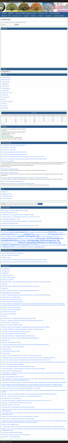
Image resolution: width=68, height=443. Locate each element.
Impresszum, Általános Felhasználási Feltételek (25, 13)
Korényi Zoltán (5, 86)
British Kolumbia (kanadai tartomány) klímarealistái (12, 432)
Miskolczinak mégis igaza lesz (8, 212)
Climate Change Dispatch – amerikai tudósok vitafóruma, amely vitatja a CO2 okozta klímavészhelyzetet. (23, 368)
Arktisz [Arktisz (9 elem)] (13, 232)
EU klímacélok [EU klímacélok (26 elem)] (55, 234)
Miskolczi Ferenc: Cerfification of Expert (9, 172)
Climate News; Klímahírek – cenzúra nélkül (10, 404)
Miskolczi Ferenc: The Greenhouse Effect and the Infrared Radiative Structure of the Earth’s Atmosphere (22, 156)
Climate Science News (6, 349)
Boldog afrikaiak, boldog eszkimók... (9, 219)
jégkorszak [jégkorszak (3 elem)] (24, 238)
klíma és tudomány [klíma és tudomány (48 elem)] (51, 243)
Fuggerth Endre (5, 77)
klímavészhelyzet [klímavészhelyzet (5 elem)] (6, 243)
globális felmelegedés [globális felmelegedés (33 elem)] (28, 236)
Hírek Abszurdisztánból (59, 16)
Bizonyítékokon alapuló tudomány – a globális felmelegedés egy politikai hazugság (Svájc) (20, 338)
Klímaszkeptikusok (5, 268)
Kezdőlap (4, 13)
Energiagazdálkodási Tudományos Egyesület (11, 292)
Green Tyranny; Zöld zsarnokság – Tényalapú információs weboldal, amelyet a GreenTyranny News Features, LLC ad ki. (26, 400)
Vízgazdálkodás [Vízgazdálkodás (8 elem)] (39, 247)
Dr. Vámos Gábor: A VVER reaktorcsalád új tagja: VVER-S (13, 145)
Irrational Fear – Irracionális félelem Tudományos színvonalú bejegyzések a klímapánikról (20, 416)
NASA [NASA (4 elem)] (48, 245)
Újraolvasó (4, 108)
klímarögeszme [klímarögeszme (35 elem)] (52, 241)
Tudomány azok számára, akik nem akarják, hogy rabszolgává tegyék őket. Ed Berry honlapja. (21, 388)
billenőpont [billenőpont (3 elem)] (41, 232)
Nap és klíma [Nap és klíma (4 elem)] (41, 245)
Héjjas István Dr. (5, 79)
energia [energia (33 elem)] (29, 234)
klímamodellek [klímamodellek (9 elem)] (23, 240)
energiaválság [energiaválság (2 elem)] (45, 234)
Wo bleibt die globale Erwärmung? (9, 311)
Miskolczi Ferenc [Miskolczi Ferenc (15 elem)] (31, 245)
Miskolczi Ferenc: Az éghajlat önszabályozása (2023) (12, 181)
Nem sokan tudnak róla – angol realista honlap (11, 398)
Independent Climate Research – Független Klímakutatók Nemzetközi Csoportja (18, 335)
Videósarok (33, 16)
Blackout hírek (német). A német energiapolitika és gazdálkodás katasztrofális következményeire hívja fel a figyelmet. (26, 327)
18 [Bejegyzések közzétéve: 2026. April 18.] (53, 119)
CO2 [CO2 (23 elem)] (52, 232)
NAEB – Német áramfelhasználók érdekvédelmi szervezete (14, 333)
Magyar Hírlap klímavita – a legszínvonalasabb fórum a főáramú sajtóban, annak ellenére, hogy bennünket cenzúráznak (26, 281)
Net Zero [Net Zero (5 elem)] (53, 245)
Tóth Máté (4, 105)
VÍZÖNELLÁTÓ (5, 288)
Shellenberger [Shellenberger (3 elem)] (17, 247)
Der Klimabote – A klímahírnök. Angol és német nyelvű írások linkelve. (16, 331)
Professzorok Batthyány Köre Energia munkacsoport (12, 301)
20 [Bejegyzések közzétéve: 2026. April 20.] (6, 120)
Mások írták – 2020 (6, 16)
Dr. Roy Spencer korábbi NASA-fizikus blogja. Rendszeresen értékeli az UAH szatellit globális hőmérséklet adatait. (25, 344)
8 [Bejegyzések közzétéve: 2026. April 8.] (25, 118)
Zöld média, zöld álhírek (54, 13)
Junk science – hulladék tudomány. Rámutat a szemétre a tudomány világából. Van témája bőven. (22, 396)
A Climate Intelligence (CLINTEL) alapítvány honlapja (13, 346)
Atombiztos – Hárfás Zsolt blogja (8, 277)
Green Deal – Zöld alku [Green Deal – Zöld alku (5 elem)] (46, 236)
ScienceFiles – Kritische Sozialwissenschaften (11, 309)
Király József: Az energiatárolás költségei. (10, 169)
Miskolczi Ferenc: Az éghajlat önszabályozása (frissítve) (13, 210)
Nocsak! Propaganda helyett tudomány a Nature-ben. (13, 253)
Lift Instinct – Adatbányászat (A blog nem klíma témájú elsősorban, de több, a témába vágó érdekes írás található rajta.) (26, 295)
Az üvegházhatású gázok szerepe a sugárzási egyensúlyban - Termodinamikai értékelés (20, 221)
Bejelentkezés (4, 191)
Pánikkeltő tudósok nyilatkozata (8, 223)
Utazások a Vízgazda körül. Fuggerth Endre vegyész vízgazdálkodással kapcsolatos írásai (20, 290)
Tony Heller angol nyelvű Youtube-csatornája (11, 351)
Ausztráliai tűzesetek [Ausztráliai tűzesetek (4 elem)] (32, 232)
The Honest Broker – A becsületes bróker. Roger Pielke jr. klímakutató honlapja (18, 418)
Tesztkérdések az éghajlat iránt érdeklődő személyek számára (14, 152)
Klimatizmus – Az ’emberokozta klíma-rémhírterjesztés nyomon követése (17, 402)
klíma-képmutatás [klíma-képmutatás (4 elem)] (31, 238)
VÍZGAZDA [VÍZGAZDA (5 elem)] (30, 247)
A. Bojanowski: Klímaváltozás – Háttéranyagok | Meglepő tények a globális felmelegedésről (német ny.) (23, 329)
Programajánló (48, 16)
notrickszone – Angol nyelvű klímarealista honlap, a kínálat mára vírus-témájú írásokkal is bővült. (21, 355)
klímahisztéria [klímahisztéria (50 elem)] (9, 240)
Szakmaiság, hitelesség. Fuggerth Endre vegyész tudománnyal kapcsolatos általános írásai (20, 286)
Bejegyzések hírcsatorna (7, 194)
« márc (2, 123)
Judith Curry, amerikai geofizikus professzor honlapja (12, 376)
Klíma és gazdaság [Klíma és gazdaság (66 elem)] (29, 242)
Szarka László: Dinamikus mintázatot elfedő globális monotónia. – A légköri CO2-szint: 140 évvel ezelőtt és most (24, 177)
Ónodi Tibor (4, 94)
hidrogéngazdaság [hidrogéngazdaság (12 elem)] (8, 238)
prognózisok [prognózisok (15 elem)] (8, 247)
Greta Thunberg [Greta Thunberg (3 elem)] (56, 236)
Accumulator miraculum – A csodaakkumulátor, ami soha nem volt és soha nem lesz (19, 216)
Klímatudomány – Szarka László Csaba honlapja (12, 299)
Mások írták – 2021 (17, 16)
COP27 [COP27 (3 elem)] (58, 232)
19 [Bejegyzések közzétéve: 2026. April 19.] (62, 119)
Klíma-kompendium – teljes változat (8, 149)
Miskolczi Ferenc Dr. (6, 92)
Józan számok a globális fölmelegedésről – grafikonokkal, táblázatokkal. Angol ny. (18, 366)
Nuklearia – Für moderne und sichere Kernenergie (12, 324)
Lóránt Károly (4, 90)
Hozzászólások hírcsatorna (7, 196)
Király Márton (4, 84)
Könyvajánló (26, 16)
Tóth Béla (4, 103)
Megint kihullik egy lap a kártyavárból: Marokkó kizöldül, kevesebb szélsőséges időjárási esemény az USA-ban (24, 261)
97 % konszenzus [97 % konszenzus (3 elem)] (5, 232)
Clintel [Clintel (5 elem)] (46, 232)
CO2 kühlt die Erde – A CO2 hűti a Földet (10, 322)
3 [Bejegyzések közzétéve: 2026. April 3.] (43, 117)
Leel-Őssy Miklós (5, 88)
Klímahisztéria (5, 284)
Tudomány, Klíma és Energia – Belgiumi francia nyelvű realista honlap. (16, 434)
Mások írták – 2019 (43, 13)
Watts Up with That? (6, 340)
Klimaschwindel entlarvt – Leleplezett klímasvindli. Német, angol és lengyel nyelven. (19, 318)
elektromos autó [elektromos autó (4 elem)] (19, 234)
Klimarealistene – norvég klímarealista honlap (11, 436)
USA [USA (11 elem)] (24, 247)
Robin (3, 99)
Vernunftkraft (4, 316)
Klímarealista (3, 1)
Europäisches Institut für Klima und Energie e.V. (11, 307)
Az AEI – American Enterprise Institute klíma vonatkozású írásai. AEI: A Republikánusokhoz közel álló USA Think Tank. (26, 359)
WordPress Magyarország (7, 198)
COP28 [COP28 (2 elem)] (62, 232)
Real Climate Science (6, 353)
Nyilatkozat (10, 13)
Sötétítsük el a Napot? (6, 257)
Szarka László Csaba (6, 101)
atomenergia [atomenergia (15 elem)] (21, 232)
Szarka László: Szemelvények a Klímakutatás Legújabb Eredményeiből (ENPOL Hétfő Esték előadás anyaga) (24, 158)
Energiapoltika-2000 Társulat (8, 275)
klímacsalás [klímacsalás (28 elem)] (42, 238)
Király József (4, 81)
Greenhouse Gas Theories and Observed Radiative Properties (22, 183)
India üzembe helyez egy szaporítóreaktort (10, 255)
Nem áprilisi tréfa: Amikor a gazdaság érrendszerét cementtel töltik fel (16, 214)
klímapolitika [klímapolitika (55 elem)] (35, 240)
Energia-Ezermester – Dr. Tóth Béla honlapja (11, 297)
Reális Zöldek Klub (5, 270)
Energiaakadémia (5, 273)
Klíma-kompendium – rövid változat (8, 147)
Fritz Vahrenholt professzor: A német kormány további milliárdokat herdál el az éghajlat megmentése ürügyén (24, 259)
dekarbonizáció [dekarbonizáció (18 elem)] (8, 234)
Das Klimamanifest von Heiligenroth (9, 313)
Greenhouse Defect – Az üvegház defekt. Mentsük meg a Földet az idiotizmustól (18, 407)
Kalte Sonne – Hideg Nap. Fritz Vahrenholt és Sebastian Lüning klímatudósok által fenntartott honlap (22, 320)
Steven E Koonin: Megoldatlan (7, 161)
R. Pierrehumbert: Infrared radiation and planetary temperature (14, 154)
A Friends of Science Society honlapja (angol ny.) (12, 370)
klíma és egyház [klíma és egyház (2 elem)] (14, 243)
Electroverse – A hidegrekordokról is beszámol (11, 342)
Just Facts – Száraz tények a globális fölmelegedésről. (13, 364)
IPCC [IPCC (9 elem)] (18, 238)
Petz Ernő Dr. (4, 97)
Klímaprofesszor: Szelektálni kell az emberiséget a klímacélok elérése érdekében (18, 225)
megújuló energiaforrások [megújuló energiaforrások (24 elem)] (12, 245)
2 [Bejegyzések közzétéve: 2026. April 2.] (34, 117)
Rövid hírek (40, 16)
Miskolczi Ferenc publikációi (7, 279)
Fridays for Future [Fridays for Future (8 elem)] (12, 236)
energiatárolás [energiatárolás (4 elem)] (38, 234)
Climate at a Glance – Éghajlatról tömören (10, 424)
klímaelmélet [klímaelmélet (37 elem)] (56, 238)
